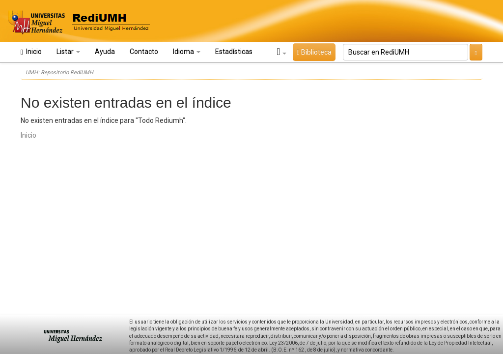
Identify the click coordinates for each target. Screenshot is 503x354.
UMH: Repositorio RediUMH (59, 72)
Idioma (186, 52)
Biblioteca (314, 52)
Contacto (144, 52)
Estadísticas (233, 52)
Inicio (31, 52)
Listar (68, 52)
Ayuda (105, 52)
